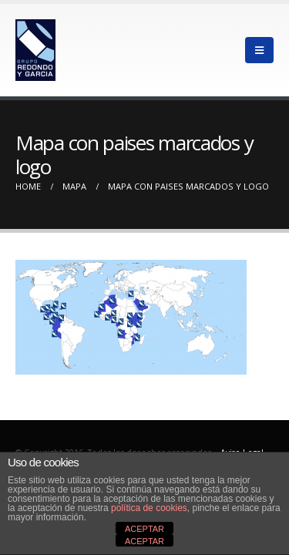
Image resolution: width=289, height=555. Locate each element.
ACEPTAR (144, 528)
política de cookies (149, 508)
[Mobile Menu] (259, 50)
